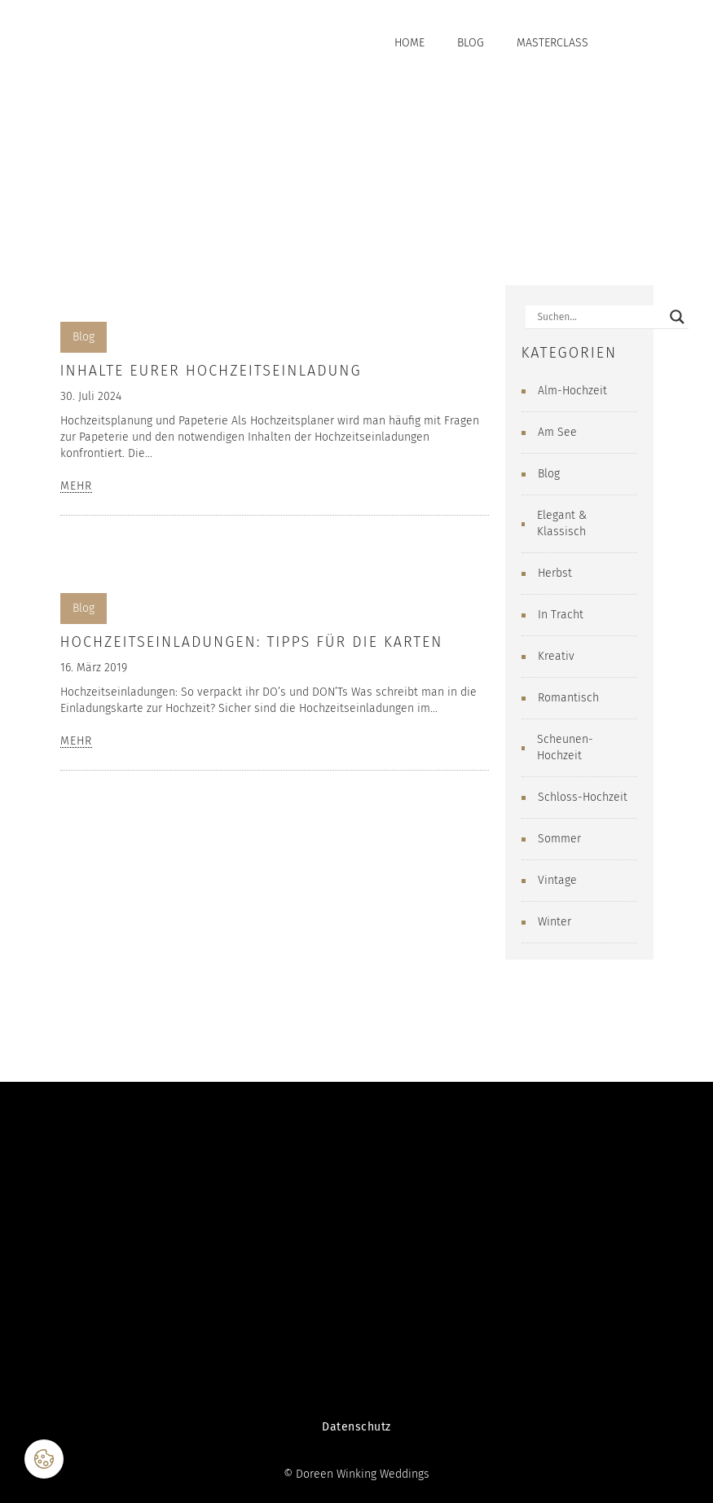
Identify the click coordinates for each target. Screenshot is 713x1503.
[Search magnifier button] (677, 316)
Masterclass (552, 43)
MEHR (76, 487)
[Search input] (600, 316)
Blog (470, 43)
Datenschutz (356, 1427)
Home (409, 43)
